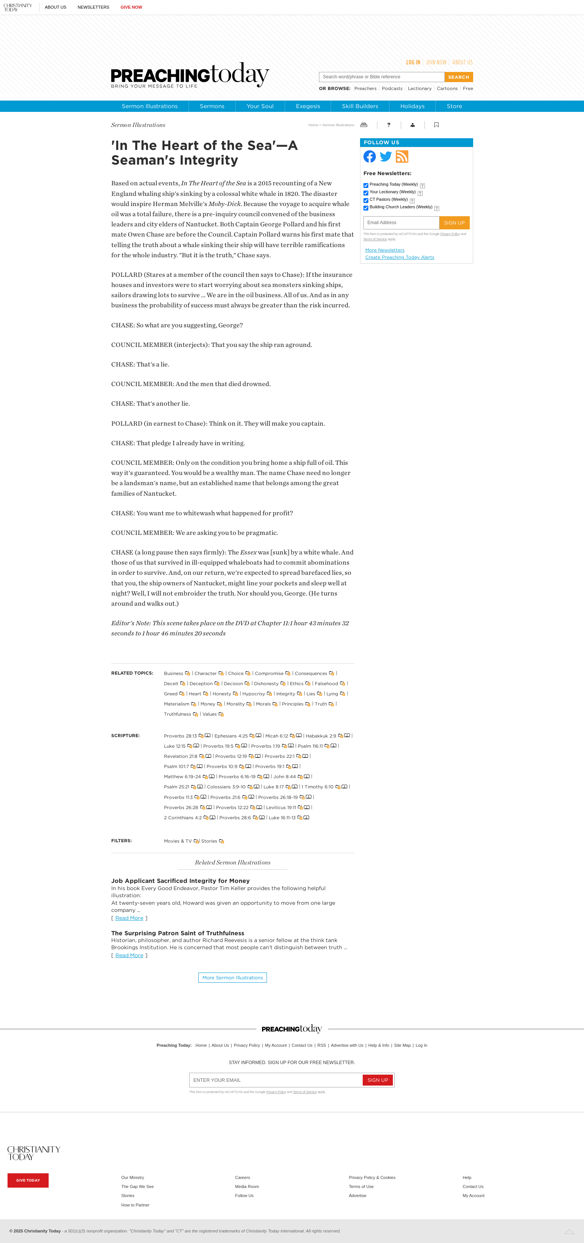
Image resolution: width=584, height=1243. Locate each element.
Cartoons (447, 88)
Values (209, 714)
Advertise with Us (347, 1045)
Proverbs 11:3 (178, 797)
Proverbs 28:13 (180, 735)
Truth (321, 704)
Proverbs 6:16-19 (237, 776)
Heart (195, 693)
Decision (233, 683)
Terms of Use (361, 1186)
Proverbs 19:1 (269, 766)
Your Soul (260, 106)
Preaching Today (394, 184)
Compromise (269, 673)
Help (467, 1177)
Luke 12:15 (174, 745)
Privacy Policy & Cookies (372, 1177)
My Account (276, 1045)
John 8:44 (284, 776)
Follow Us (244, 1195)
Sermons (212, 106)
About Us (55, 7)
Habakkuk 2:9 (321, 735)
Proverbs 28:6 (235, 817)
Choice (236, 673)
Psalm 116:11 (310, 745)
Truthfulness (177, 714)
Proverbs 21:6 (225, 797)
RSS (321, 1045)
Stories (209, 841)
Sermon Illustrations (150, 106)
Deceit (171, 683)
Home (313, 125)
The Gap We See (137, 1186)
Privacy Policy (450, 234)
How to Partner (135, 1205)
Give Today (28, 1180)
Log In (413, 62)
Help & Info (378, 1045)
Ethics (296, 683)
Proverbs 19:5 (218, 745)
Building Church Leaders (401, 207)
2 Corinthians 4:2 (183, 817)
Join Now (436, 62)
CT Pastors (389, 199)
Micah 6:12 (276, 735)
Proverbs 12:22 (232, 807)
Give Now (131, 7)
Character (206, 673)
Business (173, 673)
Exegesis (308, 106)
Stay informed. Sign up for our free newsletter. (292, 1062)
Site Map (402, 1045)
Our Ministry (132, 1177)
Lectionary (420, 88)
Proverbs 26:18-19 (278, 797)
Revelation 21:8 (181, 756)
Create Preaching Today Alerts (399, 257)
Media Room (247, 1186)
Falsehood (326, 683)
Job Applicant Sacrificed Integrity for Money (180, 880)
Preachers (365, 88)
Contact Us (302, 1045)
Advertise (357, 1195)
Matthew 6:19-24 (182, 776)
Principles (292, 704)
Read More (129, 918)
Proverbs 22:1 (279, 756)
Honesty (222, 693)
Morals (263, 704)
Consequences (311, 673)
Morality (236, 704)
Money (208, 704)
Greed (171, 693)
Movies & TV (178, 841)
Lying (332, 693)
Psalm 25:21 (176, 786)
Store (454, 106)
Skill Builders (360, 106)
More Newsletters (385, 250)
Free (468, 88)
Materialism (176, 704)
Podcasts (392, 88)
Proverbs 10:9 (222, 766)
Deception (201, 683)
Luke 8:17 (274, 786)
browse (338, 88)
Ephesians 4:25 (231, 735)
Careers (242, 1177)
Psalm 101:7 (176, 766)
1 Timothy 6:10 (318, 786)
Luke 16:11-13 (282, 817)
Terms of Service (375, 239)
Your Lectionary (393, 191)
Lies (311, 693)
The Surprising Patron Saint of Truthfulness (177, 933)
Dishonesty (266, 683)
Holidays (412, 106)
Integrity (285, 693)
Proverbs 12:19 (231, 756)
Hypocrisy (253, 693)
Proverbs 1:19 (265, 745)
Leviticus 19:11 (281, 807)
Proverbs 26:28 (181, 807)
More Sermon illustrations (232, 977)
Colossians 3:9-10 (226, 786)
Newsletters (93, 7)
